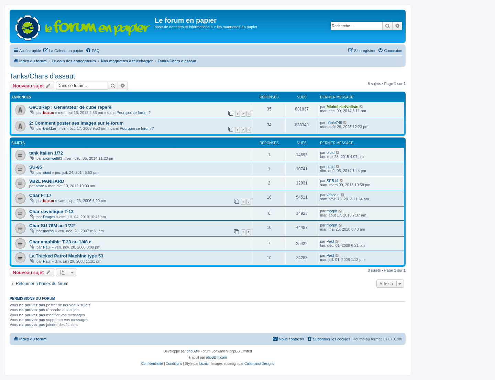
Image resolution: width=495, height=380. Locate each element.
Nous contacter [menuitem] (288, 338)
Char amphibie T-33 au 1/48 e (60, 241)
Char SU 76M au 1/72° (52, 225)
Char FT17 (40, 195)
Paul (47, 247)
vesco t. (333, 195)
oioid (330, 152)
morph (332, 211)
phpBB (192, 351)
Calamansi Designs (259, 364)
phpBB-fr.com (216, 357)
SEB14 (332, 181)
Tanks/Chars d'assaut (42, 76)
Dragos (49, 217)
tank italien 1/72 (46, 153)
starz (40, 186)
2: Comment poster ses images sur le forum (76, 123)
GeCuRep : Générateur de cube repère (70, 107)
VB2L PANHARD (46, 181)
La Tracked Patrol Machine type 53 (66, 255)
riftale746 (334, 122)
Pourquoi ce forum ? (134, 112)
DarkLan (50, 128)
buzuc (48, 112)
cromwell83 (52, 158)
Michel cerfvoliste (342, 107)
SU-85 (35, 167)
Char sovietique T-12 (51, 211)
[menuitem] (63, 50)
